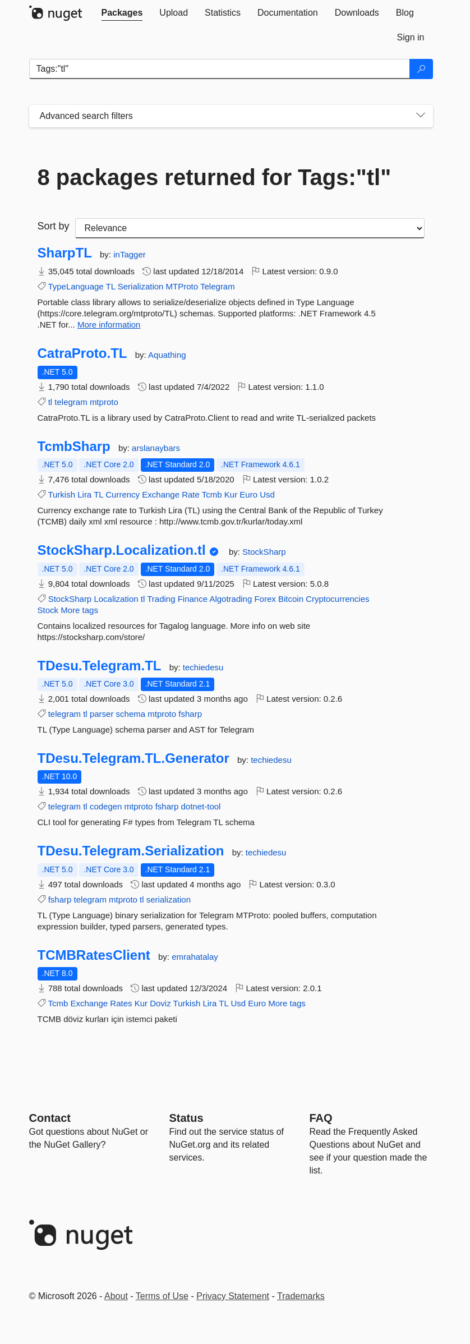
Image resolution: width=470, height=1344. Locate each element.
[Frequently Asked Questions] (321, 1118)
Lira (84, 494)
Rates (121, 1003)
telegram (70, 402)
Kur (230, 494)
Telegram (217, 286)
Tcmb (212, 494)
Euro (248, 494)
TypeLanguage (75, 286)
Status (186, 1118)
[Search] (421, 69)
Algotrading (230, 599)
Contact (50, 1118)
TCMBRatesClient (94, 955)
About (116, 1296)
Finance (193, 599)
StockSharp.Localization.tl (122, 550)
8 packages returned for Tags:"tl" (214, 177)
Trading (161, 599)
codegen (106, 806)
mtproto (104, 402)
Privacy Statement (232, 1296)
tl (50, 402)
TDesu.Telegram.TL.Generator (133, 758)
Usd (267, 494)
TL (111, 286)
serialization (168, 899)
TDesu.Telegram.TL (100, 666)
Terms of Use (162, 1296)
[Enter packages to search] (219, 69)
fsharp (190, 714)
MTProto (182, 286)
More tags (79, 610)
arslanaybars (156, 448)
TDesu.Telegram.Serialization (131, 851)
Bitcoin (290, 599)
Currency (122, 494)
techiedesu (203, 667)
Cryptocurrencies (337, 599)
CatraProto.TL (82, 353)
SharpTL (65, 253)
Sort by (54, 226)
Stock (48, 610)
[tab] (122, 13)
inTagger (129, 254)
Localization (116, 599)
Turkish (61, 494)
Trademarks (301, 1296)
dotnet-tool (201, 806)
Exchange (160, 494)
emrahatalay (195, 956)
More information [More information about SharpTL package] (109, 324)
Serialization (141, 286)
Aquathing (167, 355)
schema (131, 714)
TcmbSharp (74, 446)
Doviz (160, 1003)
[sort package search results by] (250, 228)
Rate (191, 494)
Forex (264, 599)
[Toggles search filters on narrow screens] (420, 116)
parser (102, 714)
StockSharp (264, 551)
